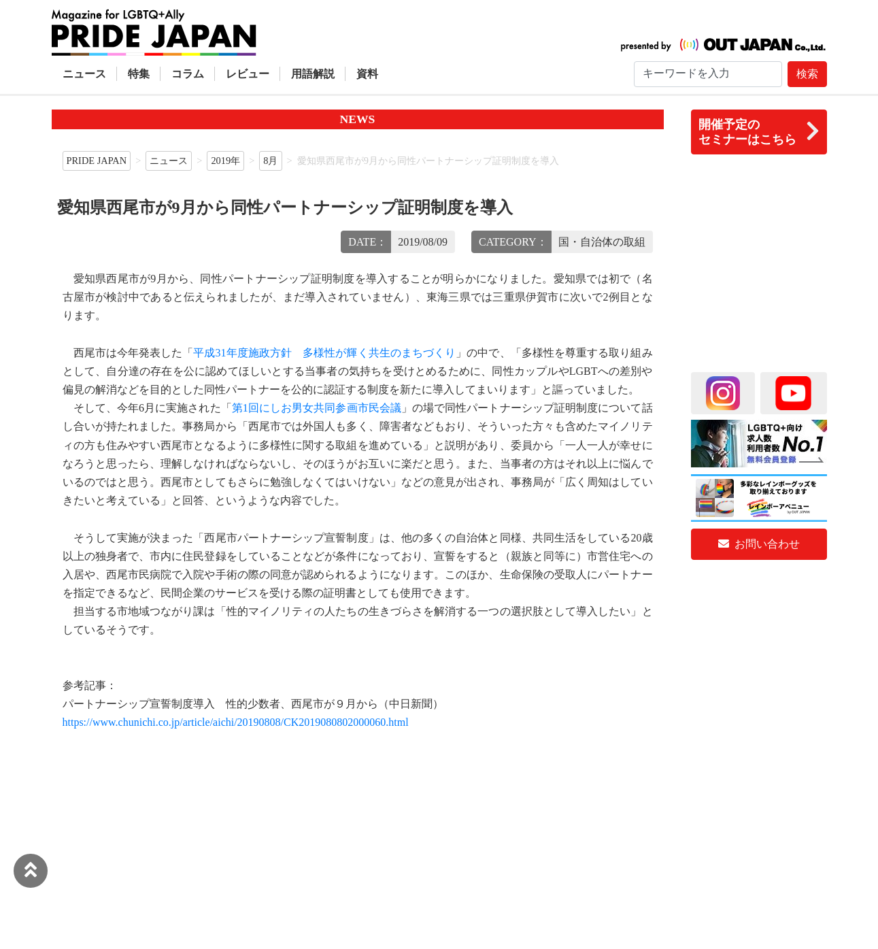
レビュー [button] (247, 74)
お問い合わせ (759, 544)
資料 (367, 74)
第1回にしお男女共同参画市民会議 (316, 408)
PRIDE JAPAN (97, 160)
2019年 (225, 160)
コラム (187, 74)
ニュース (84, 74)
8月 (270, 160)
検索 (807, 74)
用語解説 (313, 74)
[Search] (708, 74)
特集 (139, 74)
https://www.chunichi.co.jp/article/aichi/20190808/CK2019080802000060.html (236, 722)
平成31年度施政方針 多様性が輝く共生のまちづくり (324, 353)
